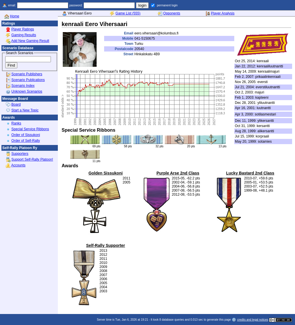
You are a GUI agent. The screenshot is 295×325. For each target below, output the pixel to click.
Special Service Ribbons (30, 129)
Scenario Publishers (26, 74)
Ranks (16, 123)
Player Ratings (22, 29)
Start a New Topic (24, 110)
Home (14, 16)
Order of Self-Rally (25, 141)
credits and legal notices (252, 319)
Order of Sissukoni (25, 135)
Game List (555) (127, 13)
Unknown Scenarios (26, 91)
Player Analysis (222, 13)
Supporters (19, 154)
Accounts (18, 165)
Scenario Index (22, 86)
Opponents (171, 13)
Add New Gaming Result (30, 41)
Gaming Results (23, 35)
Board (16, 104)
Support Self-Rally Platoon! (32, 159)
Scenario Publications (28, 80)
